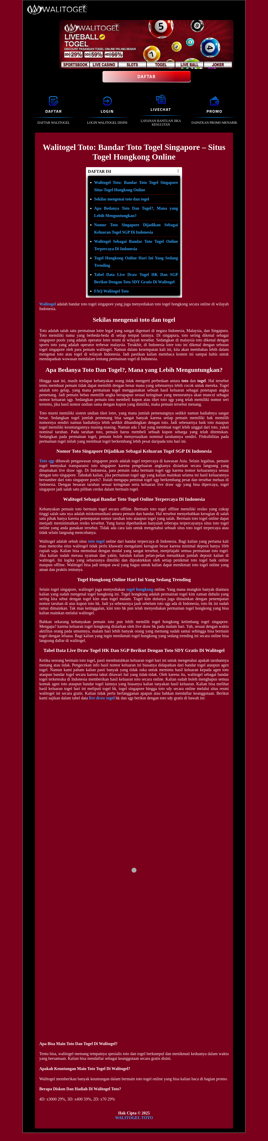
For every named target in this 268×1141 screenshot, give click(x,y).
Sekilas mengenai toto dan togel (121, 199)
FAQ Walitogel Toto (111, 291)
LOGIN (107, 111)
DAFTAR (53, 111)
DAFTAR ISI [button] (134, 171)
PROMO (214, 111)
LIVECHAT (161, 109)
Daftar (146, 76)
